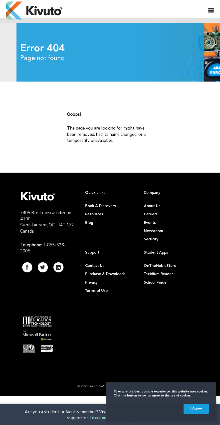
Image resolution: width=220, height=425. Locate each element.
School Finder (156, 283)
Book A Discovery (100, 206)
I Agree (196, 408)
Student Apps (156, 253)
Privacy (91, 283)
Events (150, 223)
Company (152, 193)
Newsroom (153, 231)
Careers (151, 214)
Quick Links (95, 193)
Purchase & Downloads (105, 274)
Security (151, 239)
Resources (94, 214)
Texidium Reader (158, 274)
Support (92, 253)
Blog (89, 223)
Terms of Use (96, 291)
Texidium (97, 418)
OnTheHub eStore (160, 266)
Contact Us (94, 266)
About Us (152, 206)
